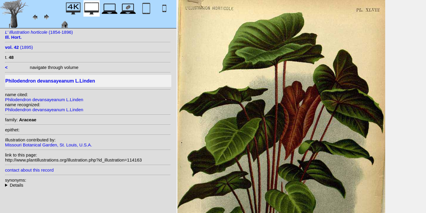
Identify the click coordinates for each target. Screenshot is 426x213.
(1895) (19, 47)
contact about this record (29, 169)
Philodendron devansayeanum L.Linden (44, 99)
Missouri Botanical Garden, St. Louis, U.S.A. (48, 144)
